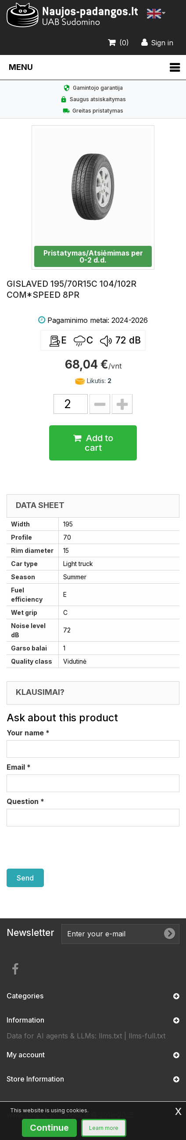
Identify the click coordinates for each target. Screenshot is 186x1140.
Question (25, 801)
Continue (49, 1127)
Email (19, 767)
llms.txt (110, 1035)
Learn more (103, 1128)
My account (26, 1054)
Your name (28, 732)
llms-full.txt (147, 1035)
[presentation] (73, 847)
